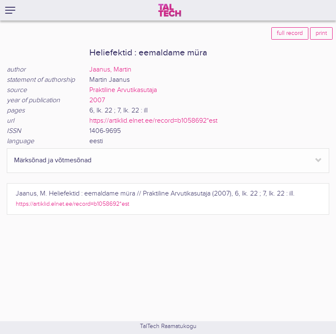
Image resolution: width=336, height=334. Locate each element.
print (321, 33)
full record (290, 33)
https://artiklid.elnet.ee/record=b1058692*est (153, 121)
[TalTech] (170, 10)
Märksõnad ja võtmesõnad (52, 160)
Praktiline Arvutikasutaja (123, 90)
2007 (97, 100)
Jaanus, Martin (110, 70)
